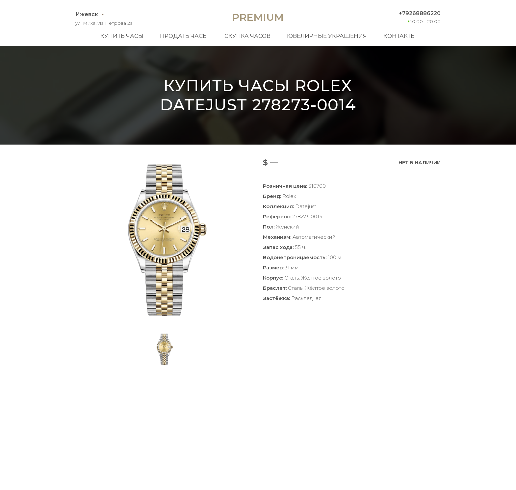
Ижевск (86, 14)
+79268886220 (420, 13)
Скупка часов (247, 36)
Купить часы (121, 36)
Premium (258, 17)
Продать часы (184, 36)
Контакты (399, 36)
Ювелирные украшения (327, 36)
